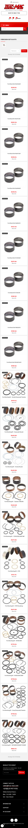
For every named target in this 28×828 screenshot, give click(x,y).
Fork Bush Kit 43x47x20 (14, 118)
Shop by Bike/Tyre (14, 13)
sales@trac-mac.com (10, 786)
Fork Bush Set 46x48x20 (14, 188)
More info (14, 89)
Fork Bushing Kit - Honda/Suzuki (14, 466)
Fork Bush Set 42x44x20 (14, 84)
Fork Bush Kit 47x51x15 (14, 292)
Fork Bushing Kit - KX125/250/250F (14, 675)
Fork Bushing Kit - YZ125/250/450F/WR (14, 536)
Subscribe (21, 772)
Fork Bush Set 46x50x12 (14, 223)
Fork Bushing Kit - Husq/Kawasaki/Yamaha (14, 710)
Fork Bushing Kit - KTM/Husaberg (14, 606)
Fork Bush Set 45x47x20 (14, 153)
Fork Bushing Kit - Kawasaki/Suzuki (14, 432)
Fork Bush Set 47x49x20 (14, 258)
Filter (24, 50)
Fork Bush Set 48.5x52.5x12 (14, 362)
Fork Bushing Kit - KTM (14, 571)
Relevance (15, 50)
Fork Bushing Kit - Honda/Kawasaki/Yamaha (14, 397)
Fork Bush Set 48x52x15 (14, 327)
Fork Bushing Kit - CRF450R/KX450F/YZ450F (14, 745)
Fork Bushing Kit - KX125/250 (14, 640)
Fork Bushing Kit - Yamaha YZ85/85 (14, 501)
